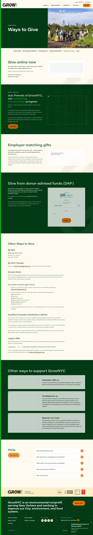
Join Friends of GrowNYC (30, 51)
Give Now (73, 531)
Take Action (76, 5)
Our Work (45, 5)
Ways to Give (12, 520)
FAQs (78, 51)
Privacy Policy (65, 530)
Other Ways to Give (69, 51)
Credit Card (17, 51)
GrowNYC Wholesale (79, 2)
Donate (86, 5)
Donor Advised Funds (55, 51)
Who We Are (66, 5)
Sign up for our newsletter (70, 520)
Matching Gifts (43, 51)
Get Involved (28, 517)
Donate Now (79, 503)
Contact (10, 523)
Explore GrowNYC (55, 5)
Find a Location (12, 517)
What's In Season (30, 520)
